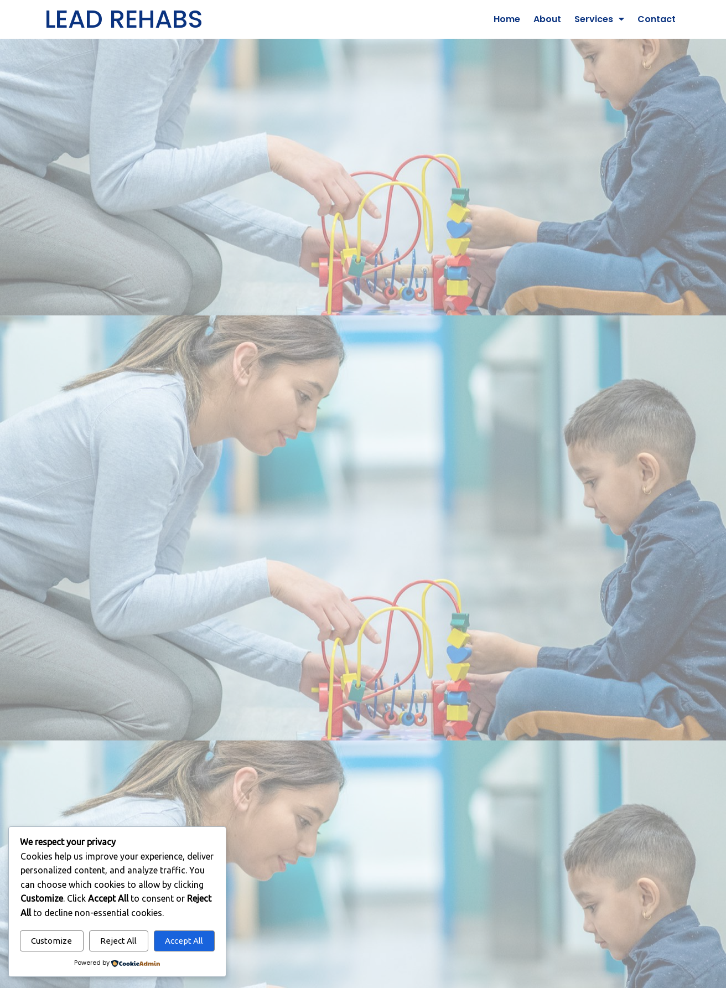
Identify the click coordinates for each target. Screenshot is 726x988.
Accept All (184, 940)
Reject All (118, 940)
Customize (51, 940)
